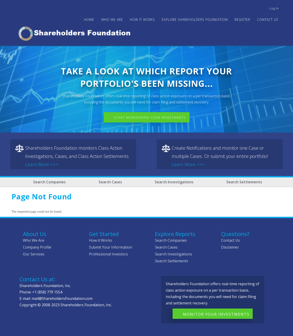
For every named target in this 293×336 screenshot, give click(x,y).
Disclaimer (230, 247)
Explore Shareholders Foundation (195, 19)
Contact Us (267, 19)
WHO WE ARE (112, 19)
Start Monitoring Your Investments (150, 117)
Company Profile (37, 247)
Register (242, 19)
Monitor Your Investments (216, 314)
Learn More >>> (41, 164)
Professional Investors (108, 254)
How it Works (100, 240)
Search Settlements (244, 181)
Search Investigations (174, 181)
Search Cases (110, 181)
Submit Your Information (110, 247)
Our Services (33, 254)
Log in (274, 8)
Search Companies (49, 181)
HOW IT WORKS (142, 19)
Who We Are (33, 240)
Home (89, 19)
